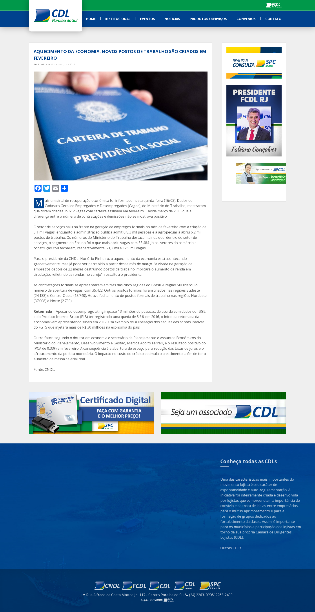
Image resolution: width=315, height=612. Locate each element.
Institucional (117, 19)
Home (91, 19)
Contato (273, 19)
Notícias (172, 19)
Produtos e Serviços (208, 19)
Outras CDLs (263, 548)
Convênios (246, 19)
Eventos (147, 19)
